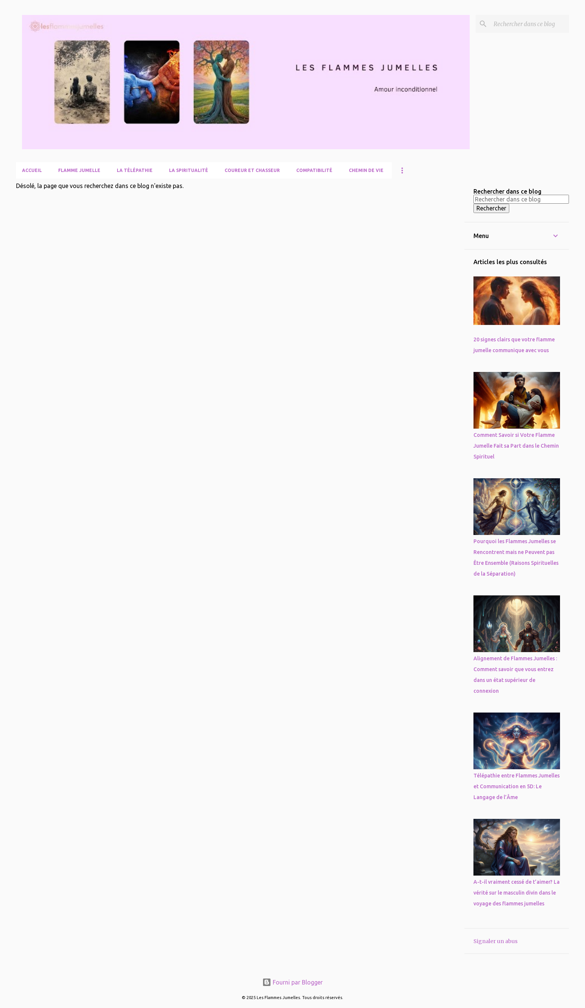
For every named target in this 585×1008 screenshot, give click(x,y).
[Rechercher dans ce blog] (530, 24)
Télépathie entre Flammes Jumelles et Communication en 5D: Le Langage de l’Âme (516, 786)
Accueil (32, 170)
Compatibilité (314, 170)
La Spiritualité (188, 170)
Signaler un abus (495, 941)
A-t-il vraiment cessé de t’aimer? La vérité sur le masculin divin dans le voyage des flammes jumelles (516, 893)
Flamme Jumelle (79, 170)
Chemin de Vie (366, 170)
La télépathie (135, 170)
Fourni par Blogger (292, 982)
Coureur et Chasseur (252, 170)
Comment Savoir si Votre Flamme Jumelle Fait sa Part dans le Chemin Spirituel (516, 446)
